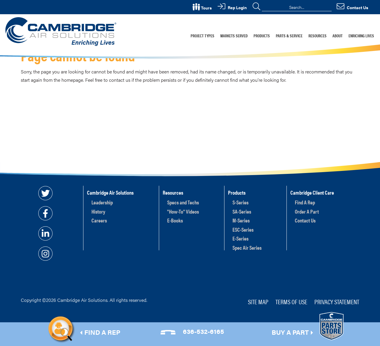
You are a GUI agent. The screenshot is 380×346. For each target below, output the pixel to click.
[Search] (297, 7)
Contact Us (305, 220)
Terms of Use (291, 301)
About (337, 36)
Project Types (202, 36)
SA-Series (241, 211)
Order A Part (307, 211)
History (98, 211)
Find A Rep (305, 202)
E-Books (175, 220)
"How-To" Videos (183, 211)
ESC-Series (243, 229)
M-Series (241, 220)
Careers (99, 220)
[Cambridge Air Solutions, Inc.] (61, 31)
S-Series (240, 202)
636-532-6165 (203, 331)
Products (262, 36)
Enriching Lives (361, 36)
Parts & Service (289, 36)
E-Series (240, 238)
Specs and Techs (183, 202)
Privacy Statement (336, 301)
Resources (317, 36)
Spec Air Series (247, 247)
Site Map (258, 301)
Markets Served (234, 36)
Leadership (102, 202)
